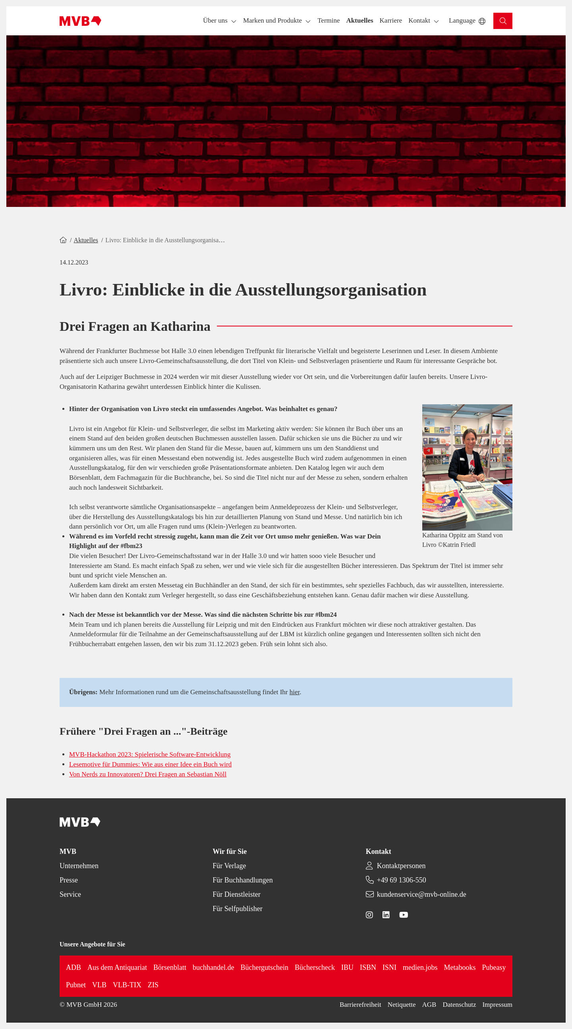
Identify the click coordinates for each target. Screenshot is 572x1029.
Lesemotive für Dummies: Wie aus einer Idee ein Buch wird (150, 764)
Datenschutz (459, 1004)
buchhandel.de (213, 967)
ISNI (389, 967)
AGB (429, 1004)
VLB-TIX (127, 985)
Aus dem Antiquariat (117, 967)
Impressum (497, 1004)
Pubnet (76, 985)
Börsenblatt (169, 967)
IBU (347, 967)
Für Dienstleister (236, 894)
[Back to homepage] (80, 21)
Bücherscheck (315, 967)
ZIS (153, 985)
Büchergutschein (264, 967)
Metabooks (460, 967)
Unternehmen (79, 866)
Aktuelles (86, 240)
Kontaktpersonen (401, 866)
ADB (73, 967)
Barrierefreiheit (360, 1004)
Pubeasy (494, 967)
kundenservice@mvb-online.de (421, 894)
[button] (328, 21)
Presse (69, 880)
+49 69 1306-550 (401, 880)
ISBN (368, 967)
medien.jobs (420, 967)
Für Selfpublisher (238, 909)
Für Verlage (229, 866)
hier (295, 692)
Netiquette (402, 1004)
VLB (99, 985)
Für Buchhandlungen (242, 880)
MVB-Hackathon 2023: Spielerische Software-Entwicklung (150, 754)
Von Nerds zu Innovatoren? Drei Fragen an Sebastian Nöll (147, 774)
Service (70, 894)
